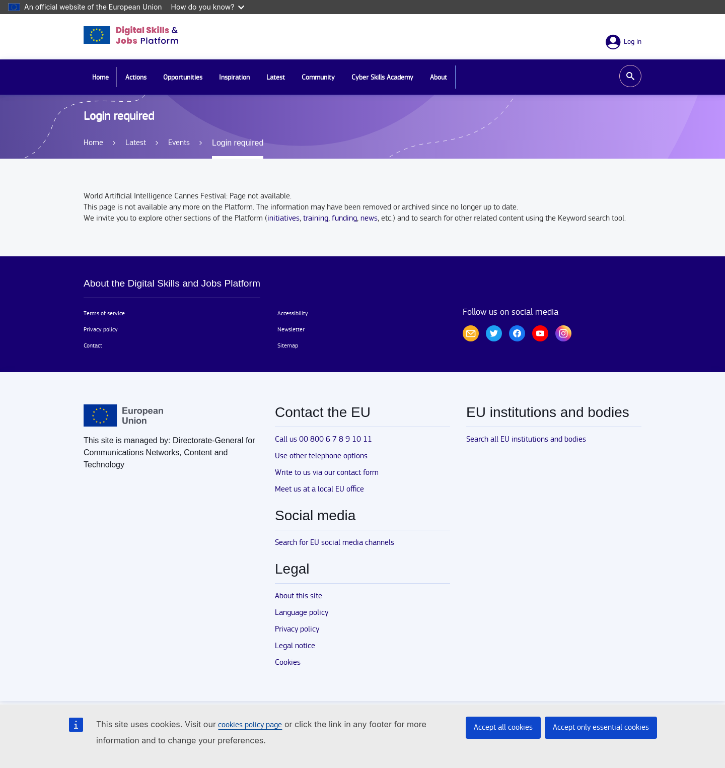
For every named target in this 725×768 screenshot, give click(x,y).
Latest (275, 78)
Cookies (288, 662)
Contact (93, 345)
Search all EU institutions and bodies (526, 439)
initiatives (283, 218)
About (438, 78)
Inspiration (234, 78)
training (315, 218)
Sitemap (287, 345)
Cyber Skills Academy (382, 78)
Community (318, 78)
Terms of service (104, 313)
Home (100, 78)
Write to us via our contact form (327, 472)
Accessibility (292, 313)
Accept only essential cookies (601, 727)
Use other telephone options (321, 456)
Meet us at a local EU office (319, 489)
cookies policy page (250, 725)
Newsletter (291, 329)
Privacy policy (101, 329)
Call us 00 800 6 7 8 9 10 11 (323, 439)
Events (179, 143)
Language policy (301, 612)
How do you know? (208, 7)
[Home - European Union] (123, 415)
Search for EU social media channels (334, 542)
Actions (136, 78)
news (369, 218)
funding (344, 218)
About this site (298, 596)
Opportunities (182, 78)
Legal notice (295, 646)
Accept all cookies (503, 727)
